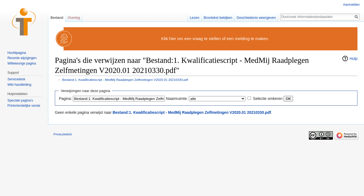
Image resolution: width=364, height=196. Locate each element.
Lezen (194, 18)
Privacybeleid (62, 134)
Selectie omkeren (267, 98)
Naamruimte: (177, 98)
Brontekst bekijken (218, 18)
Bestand (56, 18)
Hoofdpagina (16, 53)
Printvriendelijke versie (23, 106)
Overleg (74, 18)
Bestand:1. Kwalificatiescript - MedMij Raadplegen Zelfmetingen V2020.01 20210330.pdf (125, 79)
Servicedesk (16, 79)
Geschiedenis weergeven (256, 18)
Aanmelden (351, 5)
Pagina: (65, 98)
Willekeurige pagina (21, 63)
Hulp (353, 58)
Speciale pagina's (20, 100)
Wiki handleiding (19, 85)
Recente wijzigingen (22, 58)
